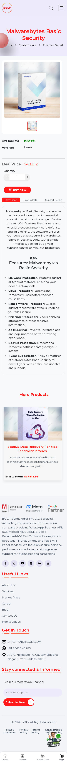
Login (61, 757)
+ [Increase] (28, 177)
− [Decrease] (7, 177)
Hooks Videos (11, 621)
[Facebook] (5, 563)
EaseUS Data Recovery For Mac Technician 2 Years (32, 449)
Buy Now (19, 189)
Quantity (9, 171)
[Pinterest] (31, 563)
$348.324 (31, 476)
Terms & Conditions (9, 731)
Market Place (30, 45)
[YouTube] (22, 563)
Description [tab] (11, 200)
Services (7, 591)
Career (7, 603)
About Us (8, 585)
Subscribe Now (20, 702)
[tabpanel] (34, 290)
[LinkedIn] (39, 563)
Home (10, 45)
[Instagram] (48, 563)
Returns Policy (35, 731)
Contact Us (9, 615)
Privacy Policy (23, 731)
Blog (5, 609)
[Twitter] (14, 563)
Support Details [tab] (53, 200)
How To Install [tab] (31, 200)
